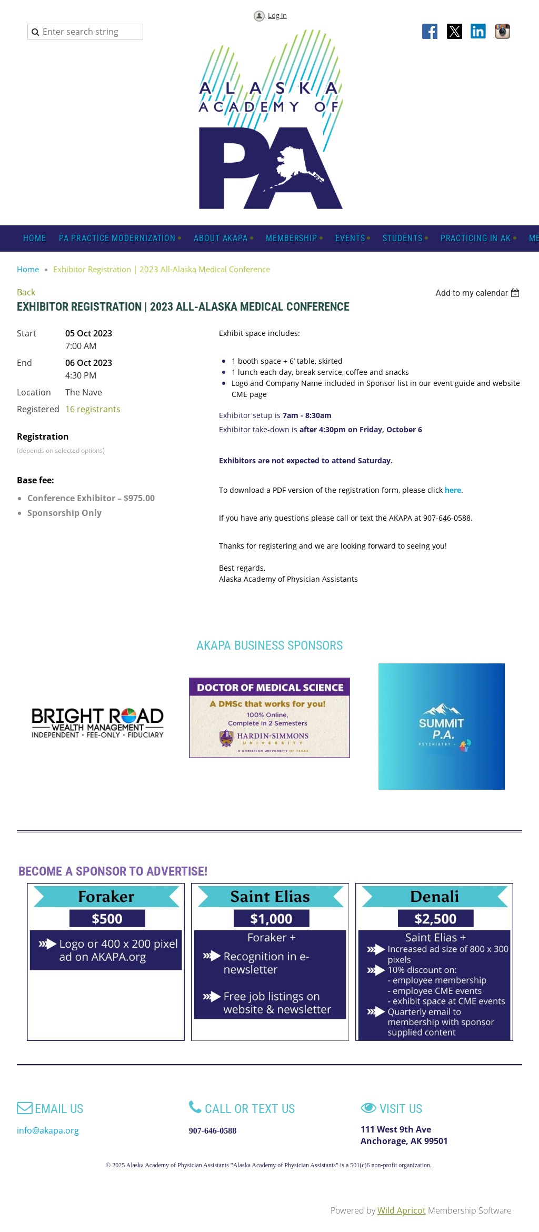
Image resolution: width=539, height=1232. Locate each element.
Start (26, 333)
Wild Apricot (401, 1210)
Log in (277, 15)
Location (34, 392)
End (24, 363)
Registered (38, 409)
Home (28, 269)
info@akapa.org (48, 1130)
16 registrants (93, 409)
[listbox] (478, 293)
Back (26, 292)
